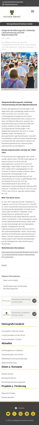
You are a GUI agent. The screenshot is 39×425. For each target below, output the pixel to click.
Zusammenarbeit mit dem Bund (13, 335)
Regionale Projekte (8, 393)
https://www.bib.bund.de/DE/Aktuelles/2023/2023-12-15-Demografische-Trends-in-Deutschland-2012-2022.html (20, 254)
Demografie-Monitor (9, 378)
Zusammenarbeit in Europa (12, 339)
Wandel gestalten (8, 397)
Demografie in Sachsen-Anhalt (13, 331)
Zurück (4, 265)
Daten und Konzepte (10, 280)
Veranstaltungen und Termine (12, 355)
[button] (12, 2)
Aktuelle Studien (7, 374)
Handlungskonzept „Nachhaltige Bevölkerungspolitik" (15, 287)
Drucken (19, 408)
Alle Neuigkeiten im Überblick (12, 350)
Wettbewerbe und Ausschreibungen (14, 359)
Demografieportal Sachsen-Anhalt (19, 24)
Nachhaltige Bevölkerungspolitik (13, 382)
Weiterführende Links (9, 363)
